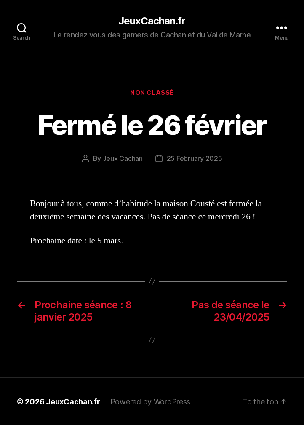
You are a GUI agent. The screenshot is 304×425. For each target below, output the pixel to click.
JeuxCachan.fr (151, 21)
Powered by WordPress (150, 401)
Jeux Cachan (123, 158)
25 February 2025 (194, 158)
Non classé (152, 92)
